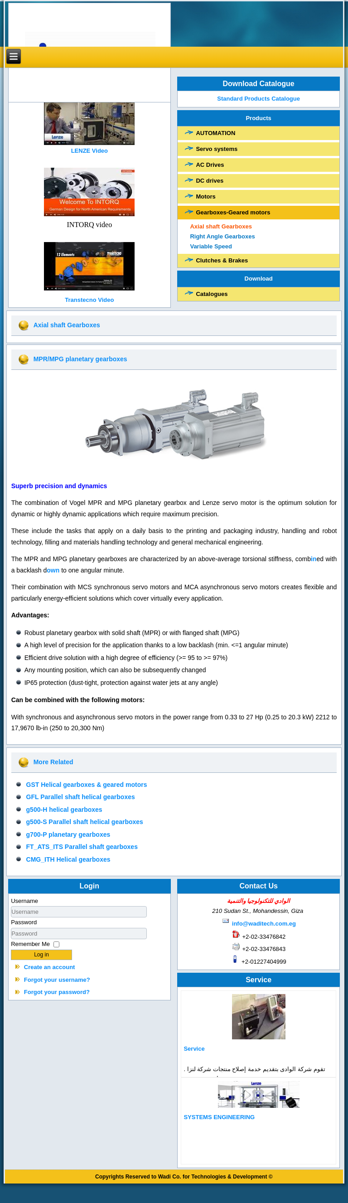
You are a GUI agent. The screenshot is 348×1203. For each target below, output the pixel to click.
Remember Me (30, 944)
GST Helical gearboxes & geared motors (86, 784)
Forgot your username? (57, 979)
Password (24, 922)
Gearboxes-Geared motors (233, 212)
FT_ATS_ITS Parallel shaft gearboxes (82, 846)
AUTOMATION (215, 133)
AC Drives (210, 164)
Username (24, 900)
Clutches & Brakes (222, 260)
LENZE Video (89, 150)
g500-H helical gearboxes (64, 809)
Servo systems (216, 149)
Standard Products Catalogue (259, 98)
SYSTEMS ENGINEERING (219, 1117)
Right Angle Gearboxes (222, 236)
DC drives (209, 180)
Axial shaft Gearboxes (221, 226)
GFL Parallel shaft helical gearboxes (80, 796)
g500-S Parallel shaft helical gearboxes (84, 821)
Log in (41, 954)
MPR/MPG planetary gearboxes (80, 359)
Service (194, 1048)
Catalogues (211, 294)
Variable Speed (211, 246)
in (313, 559)
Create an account (49, 967)
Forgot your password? (57, 992)
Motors (205, 196)
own (53, 570)
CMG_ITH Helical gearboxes (68, 859)
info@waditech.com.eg (264, 923)
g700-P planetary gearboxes (68, 834)
